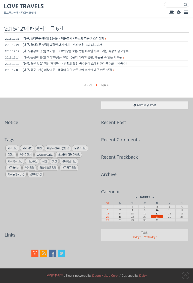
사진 (44, 161)
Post (151, 105)
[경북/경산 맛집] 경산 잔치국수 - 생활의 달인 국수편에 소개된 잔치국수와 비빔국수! (75, 63)
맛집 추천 (32, 161)
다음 (105, 85)
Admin (178, 12)
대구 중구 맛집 (69, 167)
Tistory (34, 253)
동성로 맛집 (80, 148)
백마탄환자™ (54, 275)
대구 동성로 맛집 (16, 174)
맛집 (54, 161)
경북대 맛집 (35, 174)
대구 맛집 (12, 148)
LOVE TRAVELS (23, 6)
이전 (88, 85)
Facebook (52, 253)
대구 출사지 (13, 167)
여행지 (11, 154)
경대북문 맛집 (69, 161)
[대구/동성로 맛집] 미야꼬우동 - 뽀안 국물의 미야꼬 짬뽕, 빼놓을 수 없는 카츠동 (72, 57)
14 (120, 213)
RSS (43, 253)
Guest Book (171, 12)
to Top (185, 275)
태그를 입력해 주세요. (69, 154)
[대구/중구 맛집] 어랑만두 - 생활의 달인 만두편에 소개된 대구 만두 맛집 (67, 70)
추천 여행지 (25, 154)
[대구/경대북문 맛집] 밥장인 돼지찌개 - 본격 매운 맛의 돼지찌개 (62, 44)
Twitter (61, 253)
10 (157, 210)
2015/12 (144, 197)
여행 (39, 148)
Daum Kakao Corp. (105, 275)
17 (157, 213)
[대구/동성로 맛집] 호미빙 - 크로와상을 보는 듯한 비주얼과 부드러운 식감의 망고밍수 (75, 51)
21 (120, 216)
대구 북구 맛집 (15, 161)
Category (186, 12)
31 (157, 219)
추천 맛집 (29, 167)
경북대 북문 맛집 (47, 167)
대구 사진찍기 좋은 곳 (58, 148)
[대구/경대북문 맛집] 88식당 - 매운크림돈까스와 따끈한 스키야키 (63, 38)
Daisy (143, 275)
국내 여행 (27, 148)
